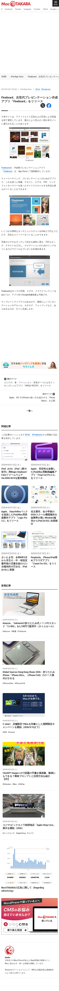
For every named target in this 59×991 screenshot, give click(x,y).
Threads (18, 9)
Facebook (8, 9)
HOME (3, 76)
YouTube (37, 9)
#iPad (37, 89)
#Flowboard (45, 89)
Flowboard (5, 168)
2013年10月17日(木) (9, 89)
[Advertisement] (29, 42)
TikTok (45, 9)
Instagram (27, 9)
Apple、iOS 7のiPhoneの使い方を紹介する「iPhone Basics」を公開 (32, 397)
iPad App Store (17, 76)
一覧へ (29, 411)
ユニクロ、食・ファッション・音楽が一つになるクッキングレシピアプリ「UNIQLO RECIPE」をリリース (29, 382)
